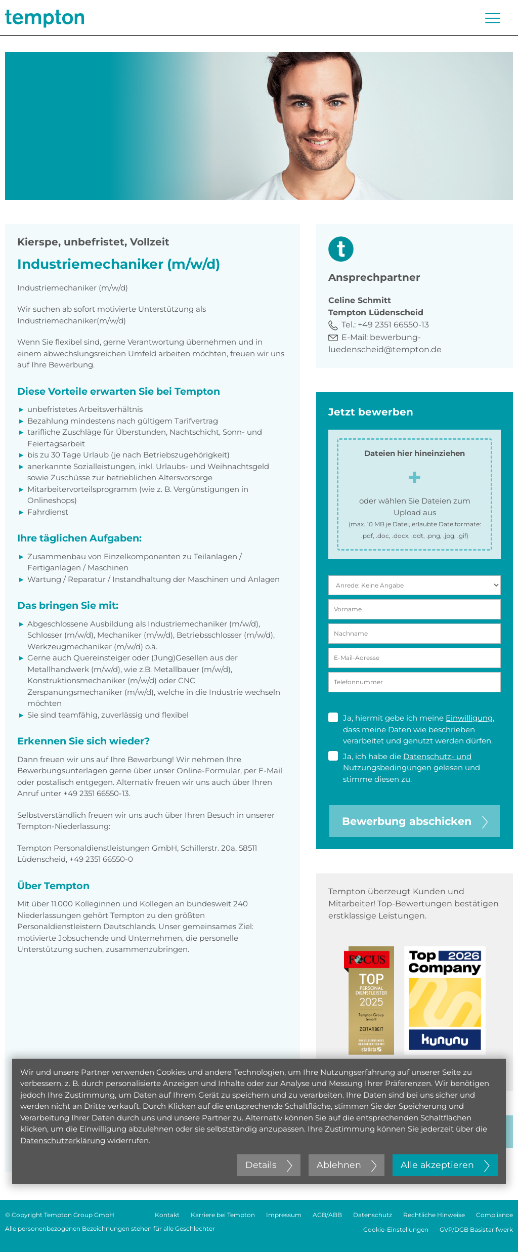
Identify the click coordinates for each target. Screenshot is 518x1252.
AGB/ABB (327, 1215)
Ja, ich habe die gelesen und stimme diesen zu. (404, 767)
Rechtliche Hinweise (434, 1215)
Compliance (494, 1215)
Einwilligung (469, 718)
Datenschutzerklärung (62, 1140)
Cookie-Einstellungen (395, 1229)
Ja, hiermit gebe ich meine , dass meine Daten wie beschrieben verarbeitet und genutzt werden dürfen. (411, 729)
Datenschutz (372, 1215)
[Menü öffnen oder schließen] (492, 18)
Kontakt (167, 1215)
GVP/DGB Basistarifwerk (476, 1229)
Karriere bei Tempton (223, 1215)
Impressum (283, 1215)
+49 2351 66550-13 (393, 324)
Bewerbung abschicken (415, 821)
